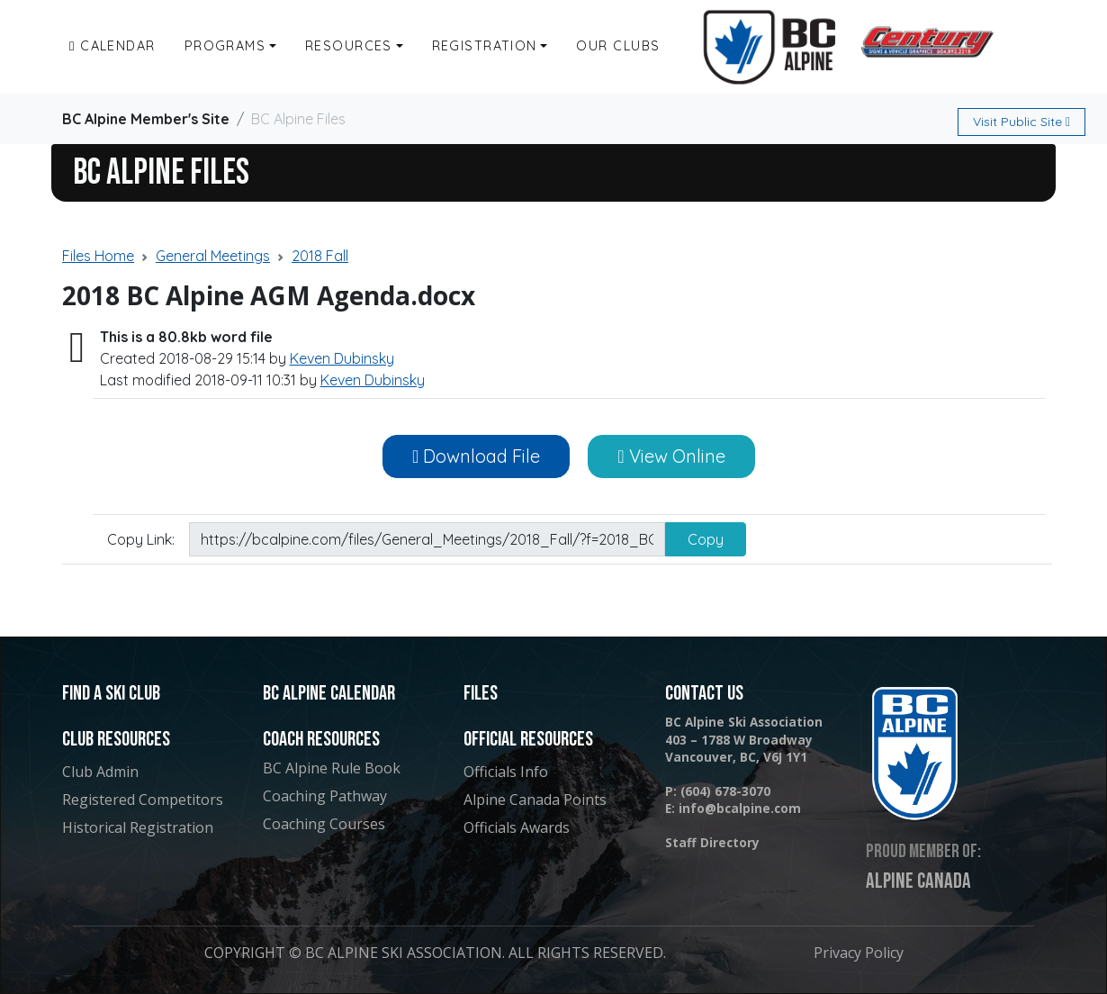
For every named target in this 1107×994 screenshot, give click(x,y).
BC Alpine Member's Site (146, 119)
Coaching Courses (324, 824)
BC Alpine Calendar (329, 694)
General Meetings (213, 256)
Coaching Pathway (325, 796)
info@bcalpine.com (740, 808)
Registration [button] (484, 46)
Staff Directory (712, 842)
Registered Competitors (142, 799)
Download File (476, 456)
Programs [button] (225, 46)
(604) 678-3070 (725, 791)
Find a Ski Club (111, 694)
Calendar (112, 46)
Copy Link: (141, 539)
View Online (670, 456)
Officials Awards (517, 827)
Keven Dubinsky (342, 358)
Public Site (1021, 121)
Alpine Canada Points (535, 799)
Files (481, 694)
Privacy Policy (859, 952)
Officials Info (506, 772)
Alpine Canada (918, 881)
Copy (706, 539)
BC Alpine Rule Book (331, 768)
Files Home (98, 256)
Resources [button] (348, 46)
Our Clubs (618, 46)
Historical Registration (137, 827)
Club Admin (100, 772)
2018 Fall (320, 256)
